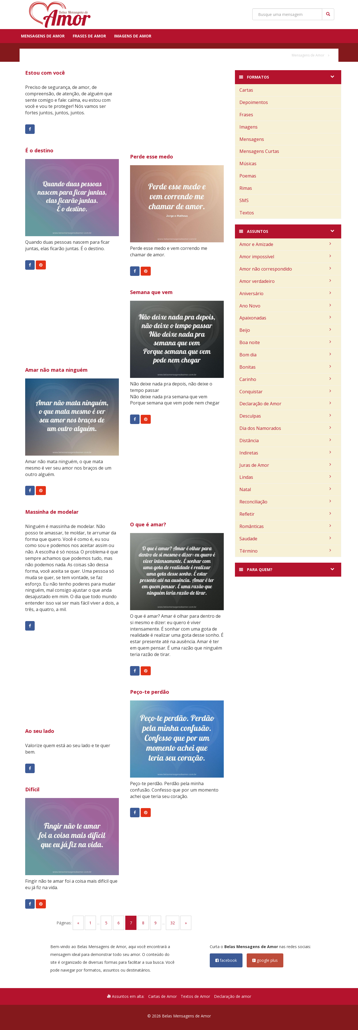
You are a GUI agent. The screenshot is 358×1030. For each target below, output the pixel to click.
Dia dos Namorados (285, 428)
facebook (226, 960)
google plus (265, 960)
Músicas (247, 163)
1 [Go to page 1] (90, 922)
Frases (246, 115)
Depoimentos (253, 102)
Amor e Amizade (285, 244)
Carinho (285, 379)
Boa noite (285, 342)
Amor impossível (285, 257)
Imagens (248, 127)
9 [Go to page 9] (155, 922)
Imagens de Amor (132, 36)
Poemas (247, 176)
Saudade (285, 539)
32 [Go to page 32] (172, 922)
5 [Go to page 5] (106, 922)
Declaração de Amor (285, 404)
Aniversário (285, 293)
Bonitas (285, 367)
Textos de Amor (195, 996)
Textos (246, 213)
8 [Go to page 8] (143, 922)
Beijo (285, 330)
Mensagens (251, 139)
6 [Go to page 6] (118, 922)
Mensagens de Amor (43, 36)
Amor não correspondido (285, 269)
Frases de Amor (89, 36)
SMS (244, 200)
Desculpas (285, 416)
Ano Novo (285, 306)
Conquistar (285, 392)
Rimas (245, 188)
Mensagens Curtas (259, 151)
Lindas (285, 477)
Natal (285, 489)
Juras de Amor (285, 465)
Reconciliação (285, 502)
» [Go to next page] (186, 922)
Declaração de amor (232, 996)
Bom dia (285, 355)
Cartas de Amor (162, 996)
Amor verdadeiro (285, 281)
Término (285, 551)
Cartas (246, 90)
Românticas (285, 526)
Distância (285, 440)
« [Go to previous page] (78, 922)
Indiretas (285, 453)
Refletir (285, 514)
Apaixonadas (285, 318)
